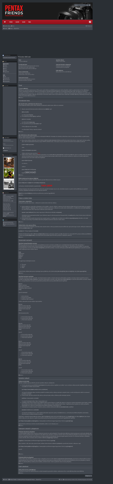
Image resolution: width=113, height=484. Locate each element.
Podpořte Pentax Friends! (9, 57)
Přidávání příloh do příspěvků (62, 67)
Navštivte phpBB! (40, 392)
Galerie (17, 22)
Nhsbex (4, 216)
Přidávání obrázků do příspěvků (63, 66)
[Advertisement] (47, 42)
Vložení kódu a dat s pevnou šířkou (26, 74)
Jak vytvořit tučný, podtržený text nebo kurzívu (29, 66)
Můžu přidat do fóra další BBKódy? (63, 71)
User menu (6, 137)
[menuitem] (12, 26)
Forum (10, 22)
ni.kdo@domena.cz (31, 412)
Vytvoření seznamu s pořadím (25, 80)
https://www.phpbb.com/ (41, 401)
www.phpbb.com (57, 405)
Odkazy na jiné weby (60, 61)
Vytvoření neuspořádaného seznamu (27, 79)
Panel (29, 22)
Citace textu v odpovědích (24, 73)
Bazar (23, 22)
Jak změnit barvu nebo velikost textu (27, 67)
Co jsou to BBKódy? (23, 61)
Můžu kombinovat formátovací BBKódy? (27, 68)
